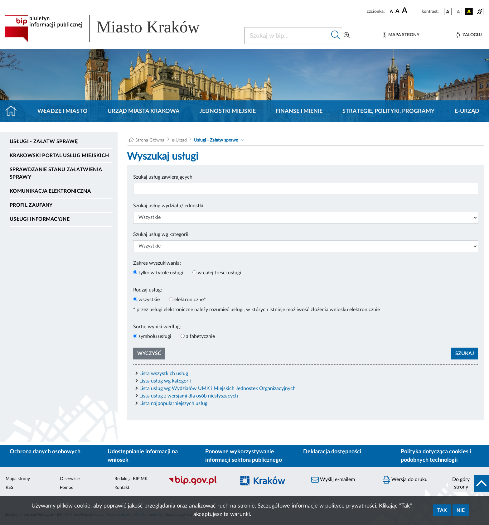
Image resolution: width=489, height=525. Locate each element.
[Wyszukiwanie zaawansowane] (347, 35)
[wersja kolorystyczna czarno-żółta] (469, 11)
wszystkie (149, 299)
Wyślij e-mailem (333, 480)
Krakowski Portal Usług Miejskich (59, 155)
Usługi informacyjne (40, 219)
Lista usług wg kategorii (165, 380)
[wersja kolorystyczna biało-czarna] (458, 11)
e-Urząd (467, 111)
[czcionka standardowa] (391, 11)
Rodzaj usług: (147, 289)
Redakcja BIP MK (131, 479)
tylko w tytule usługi (160, 272)
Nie (461, 510)
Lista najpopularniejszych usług (173, 403)
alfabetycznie (200, 336)
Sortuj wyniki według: (157, 326)
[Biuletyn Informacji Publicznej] (199, 484)
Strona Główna (149, 140)
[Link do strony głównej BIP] (111, 28)
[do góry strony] (468, 483)
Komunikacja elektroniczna (50, 191)
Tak (442, 510)
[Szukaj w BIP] (287, 35)
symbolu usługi (154, 336)
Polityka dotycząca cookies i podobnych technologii (436, 456)
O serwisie (70, 479)
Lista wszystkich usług (163, 373)
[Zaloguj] (469, 35)
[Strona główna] (13, 111)
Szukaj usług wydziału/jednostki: (169, 205)
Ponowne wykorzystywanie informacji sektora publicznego (243, 456)
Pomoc (66, 487)
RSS (9, 487)
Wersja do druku (405, 480)
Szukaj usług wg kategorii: (161, 234)
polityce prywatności (350, 506)
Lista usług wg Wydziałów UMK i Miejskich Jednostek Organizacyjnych (217, 388)
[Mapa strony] (401, 35)
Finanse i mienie (299, 111)
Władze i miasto (62, 111)
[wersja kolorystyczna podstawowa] (448, 11)
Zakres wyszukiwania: (157, 263)
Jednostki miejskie (228, 111)
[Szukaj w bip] (335, 35)
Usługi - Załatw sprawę (44, 141)
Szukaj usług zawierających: (163, 177)
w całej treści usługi (219, 272)
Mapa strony (18, 479)
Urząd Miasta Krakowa (144, 111)
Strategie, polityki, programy (388, 111)
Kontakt (121, 487)
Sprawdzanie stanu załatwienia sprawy (56, 173)
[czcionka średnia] (397, 11)
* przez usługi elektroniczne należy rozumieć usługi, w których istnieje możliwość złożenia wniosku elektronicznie (256, 309)
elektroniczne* (190, 299)
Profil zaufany (31, 205)
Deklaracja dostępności (332, 452)
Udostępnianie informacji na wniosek (143, 456)
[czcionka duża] (410, 10)
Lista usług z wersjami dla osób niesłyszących (188, 395)
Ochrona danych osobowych (45, 452)
